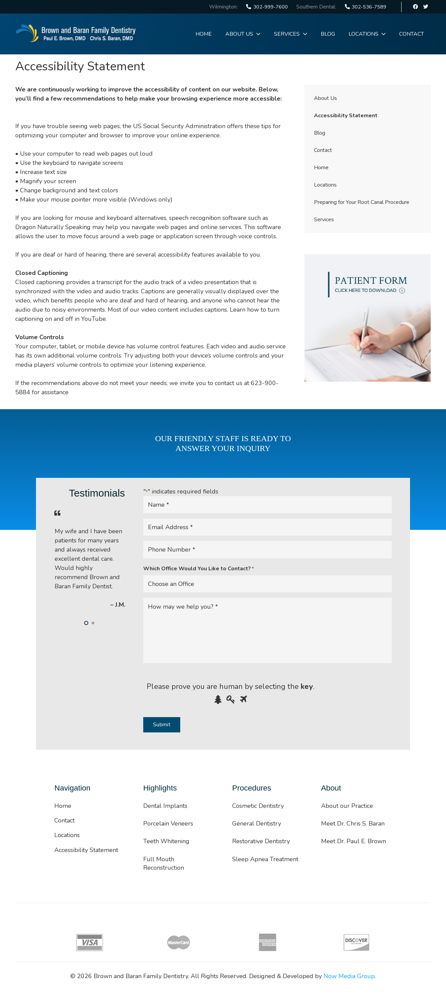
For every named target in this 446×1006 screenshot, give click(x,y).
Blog (319, 133)
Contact (323, 150)
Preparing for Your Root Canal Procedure (361, 202)
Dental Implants (165, 806)
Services (324, 219)
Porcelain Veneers (168, 823)
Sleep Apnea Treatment (265, 859)
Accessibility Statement (345, 115)
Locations (325, 185)
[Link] (76, 34)
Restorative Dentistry (261, 841)
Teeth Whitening (166, 841)
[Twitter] (426, 7)
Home (321, 167)
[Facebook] (416, 7)
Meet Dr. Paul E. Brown (353, 841)
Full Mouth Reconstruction (163, 863)
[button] (86, 623)
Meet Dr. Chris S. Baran (353, 823)
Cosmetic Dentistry (258, 806)
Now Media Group (349, 976)
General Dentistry (256, 823)
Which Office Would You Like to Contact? (198, 569)
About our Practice (347, 806)
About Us (325, 98)
